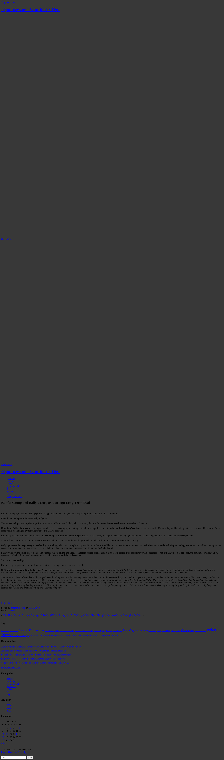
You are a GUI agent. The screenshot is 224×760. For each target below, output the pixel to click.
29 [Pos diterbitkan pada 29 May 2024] (8, 740)
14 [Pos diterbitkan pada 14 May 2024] (5, 734)
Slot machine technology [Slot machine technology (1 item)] (89, 635)
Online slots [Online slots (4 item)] (187, 630)
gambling (11, 478)
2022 (9, 710)
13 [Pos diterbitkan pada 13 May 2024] (3, 734)
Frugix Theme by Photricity (14, 752)
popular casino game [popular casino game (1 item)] (35, 635)
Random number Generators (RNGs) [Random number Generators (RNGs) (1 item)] (54, 635)
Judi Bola (11, 491)
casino (10, 481)
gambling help (13, 486)
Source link (6, 603)
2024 (9, 705)
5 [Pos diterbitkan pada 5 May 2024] (19, 728)
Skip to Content (8, 2)
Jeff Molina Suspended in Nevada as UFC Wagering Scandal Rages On (33, 650)
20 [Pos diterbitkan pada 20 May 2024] (3, 737)
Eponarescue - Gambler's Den (30, 9)
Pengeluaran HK (14, 496)
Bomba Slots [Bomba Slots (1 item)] (5, 631)
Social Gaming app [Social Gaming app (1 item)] (112, 635)
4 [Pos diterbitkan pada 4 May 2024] (16, 728)
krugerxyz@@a (18, 608)
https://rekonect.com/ (11, 667)
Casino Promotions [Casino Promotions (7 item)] (31, 630)
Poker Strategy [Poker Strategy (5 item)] (20, 635)
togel (9, 494)
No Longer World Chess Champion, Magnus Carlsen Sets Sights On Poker (108, 615)
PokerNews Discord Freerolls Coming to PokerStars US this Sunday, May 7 (37, 615)
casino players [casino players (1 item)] (14, 631)
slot (8, 489)
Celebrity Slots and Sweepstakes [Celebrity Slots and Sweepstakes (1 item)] (64, 631)
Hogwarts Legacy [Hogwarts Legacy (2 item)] (97, 630)
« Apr (3, 743)
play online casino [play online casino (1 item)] (200, 631)
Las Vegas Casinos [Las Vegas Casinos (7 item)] (135, 630)
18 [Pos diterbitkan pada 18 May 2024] (17, 734)
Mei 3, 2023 (34, 608)
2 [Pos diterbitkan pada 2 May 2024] (10, 728)
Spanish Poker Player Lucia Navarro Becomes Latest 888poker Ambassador (36, 654)
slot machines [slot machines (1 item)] (77, 635)
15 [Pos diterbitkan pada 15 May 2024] (8, 734)
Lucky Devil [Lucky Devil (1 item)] (152, 631)
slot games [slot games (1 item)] (69, 635)
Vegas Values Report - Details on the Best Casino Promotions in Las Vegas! (35, 663)
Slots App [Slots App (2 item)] (101, 635)
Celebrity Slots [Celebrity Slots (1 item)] (49, 631)
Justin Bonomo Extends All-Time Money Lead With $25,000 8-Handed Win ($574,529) (41, 646)
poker (9, 483)
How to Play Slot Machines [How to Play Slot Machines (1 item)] (114, 631)
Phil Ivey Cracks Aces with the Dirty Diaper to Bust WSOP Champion (33, 659)
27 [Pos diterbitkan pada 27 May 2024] (3, 740)
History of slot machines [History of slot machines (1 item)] (82, 631)
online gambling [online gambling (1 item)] (176, 631)
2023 (9, 708)
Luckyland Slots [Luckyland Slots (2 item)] (163, 630)
